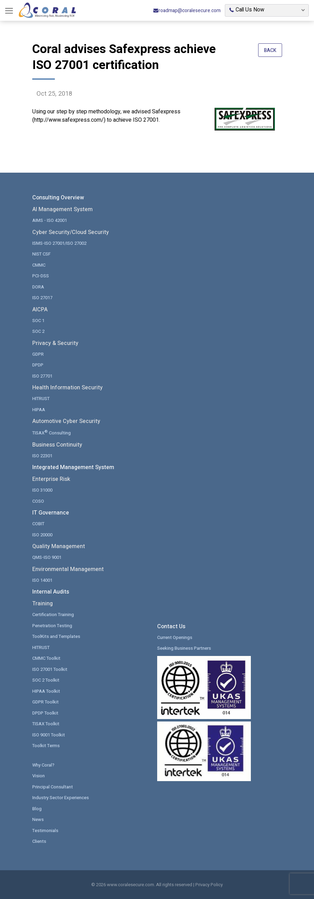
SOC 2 (38, 331)
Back (270, 50)
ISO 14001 (42, 580)
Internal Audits (50, 592)
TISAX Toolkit (45, 723)
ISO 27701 (42, 376)
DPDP (37, 365)
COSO (38, 501)
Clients (39, 841)
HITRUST (41, 398)
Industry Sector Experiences (60, 797)
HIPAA (38, 409)
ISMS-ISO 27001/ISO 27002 (59, 243)
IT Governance (50, 513)
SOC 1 (38, 320)
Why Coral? (43, 765)
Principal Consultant (52, 787)
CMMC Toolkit (46, 658)
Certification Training (53, 614)
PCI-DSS (40, 276)
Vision (38, 775)
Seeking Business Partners (184, 648)
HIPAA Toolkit (46, 691)
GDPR (38, 354)
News (38, 819)
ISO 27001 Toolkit (49, 669)
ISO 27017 (42, 297)
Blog (37, 808)
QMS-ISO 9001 (46, 557)
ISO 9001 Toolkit (48, 735)
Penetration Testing (52, 625)
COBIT (38, 523)
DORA (38, 287)
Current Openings (174, 637)
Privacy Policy (209, 884)
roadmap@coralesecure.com (187, 10)
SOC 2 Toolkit (45, 680)
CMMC (38, 265)
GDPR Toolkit (45, 702)
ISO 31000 (42, 490)
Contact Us (171, 626)
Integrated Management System (73, 467)
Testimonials (45, 830)
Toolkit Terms (46, 745)
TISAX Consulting (51, 432)
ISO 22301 (42, 455)
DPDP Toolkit (45, 713)
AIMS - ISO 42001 (49, 220)
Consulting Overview (58, 197)
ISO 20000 (42, 534)
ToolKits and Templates (56, 636)
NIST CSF (41, 254)
